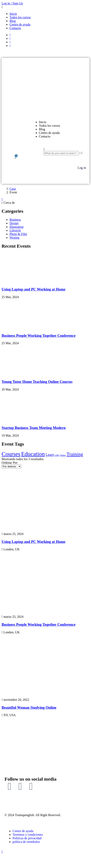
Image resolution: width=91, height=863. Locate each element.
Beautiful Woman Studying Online (29, 707)
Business (15, 219)
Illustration (16, 226)
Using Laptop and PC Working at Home (33, 289)
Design (14, 223)
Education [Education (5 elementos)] (33, 454)
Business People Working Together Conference (39, 335)
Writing (14, 237)
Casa (13, 188)
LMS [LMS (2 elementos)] (57, 455)
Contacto (15, 28)
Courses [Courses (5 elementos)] (11, 454)
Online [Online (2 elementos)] (63, 455)
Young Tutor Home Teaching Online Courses (37, 382)
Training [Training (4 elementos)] (75, 454)
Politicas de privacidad (27, 838)
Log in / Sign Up (12, 3)
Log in (82, 167)
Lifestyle (15, 230)
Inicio (13, 13)
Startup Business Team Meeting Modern (34, 428)
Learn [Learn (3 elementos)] (50, 455)
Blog (13, 21)
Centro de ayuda (20, 24)
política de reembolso (26, 841)
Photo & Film (18, 234)
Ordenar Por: (10, 462)
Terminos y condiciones (28, 834)
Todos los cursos (20, 17)
